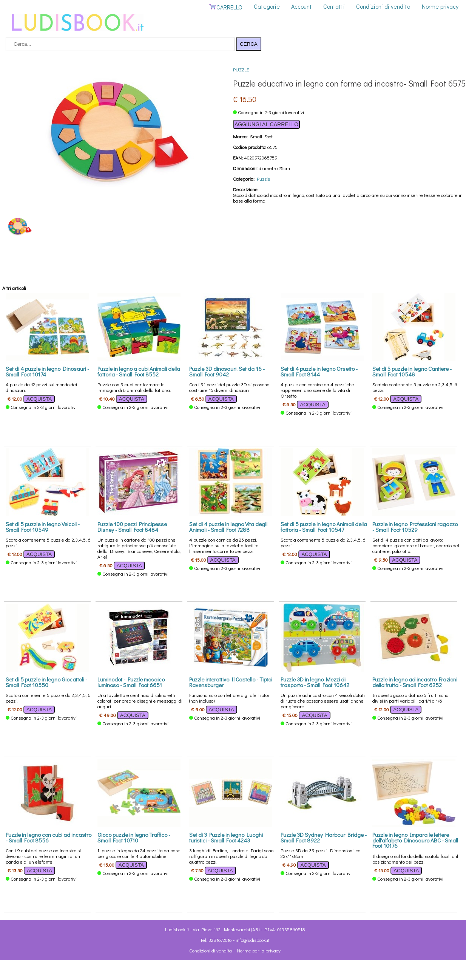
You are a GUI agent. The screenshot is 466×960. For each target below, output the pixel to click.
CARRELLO (225, 7)
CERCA (249, 44)
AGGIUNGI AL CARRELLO (266, 124)
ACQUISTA (39, 399)
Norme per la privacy (259, 950)
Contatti (334, 6)
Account (301, 6)
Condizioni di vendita (383, 6)
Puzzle (241, 69)
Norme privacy (440, 6)
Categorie (267, 6)
